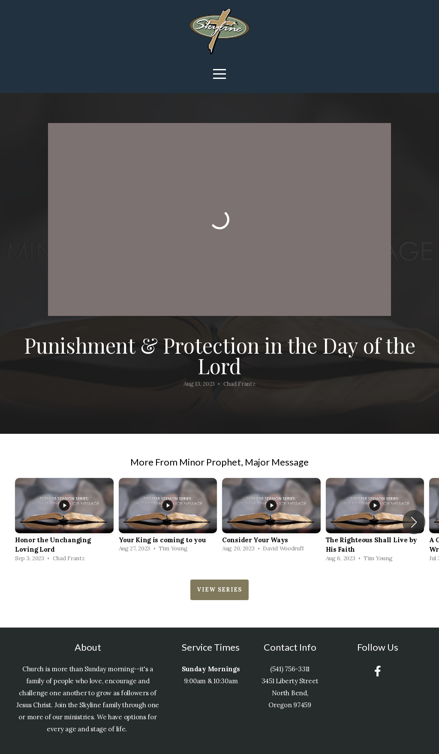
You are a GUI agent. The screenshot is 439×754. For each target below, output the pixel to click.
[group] (64, 522)
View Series (219, 589)
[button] (414, 522)
